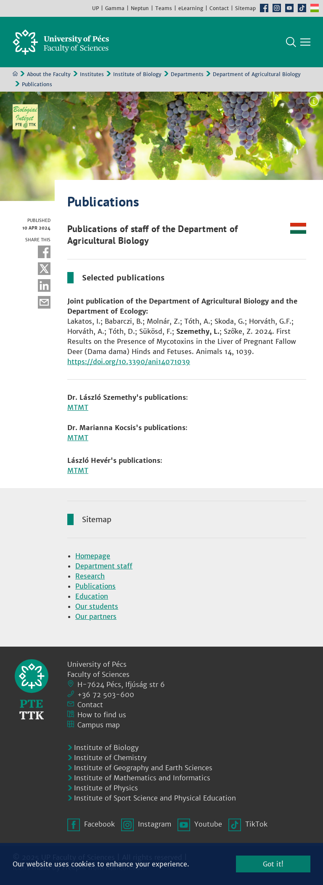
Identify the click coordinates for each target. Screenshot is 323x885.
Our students (96, 606)
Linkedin (44, 285)
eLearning (190, 8)
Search (291, 42)
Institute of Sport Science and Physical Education (155, 798)
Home (15, 73)
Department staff (103, 566)
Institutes (92, 74)
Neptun (140, 8)
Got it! (273, 864)
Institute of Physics (106, 788)
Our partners (95, 616)
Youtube (289, 8)
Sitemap (245, 8)
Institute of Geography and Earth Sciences (143, 767)
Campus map (98, 725)
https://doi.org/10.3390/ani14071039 (128, 361)
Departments (187, 74)
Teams (163, 8)
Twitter (44, 268)
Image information (314, 101)
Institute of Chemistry (110, 757)
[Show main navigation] (305, 42)
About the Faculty (49, 74)
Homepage (92, 556)
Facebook (264, 8)
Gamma (114, 8)
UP (95, 8)
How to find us (101, 715)
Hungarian (314, 8)
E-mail (44, 302)
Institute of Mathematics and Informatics (142, 778)
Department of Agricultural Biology (257, 74)
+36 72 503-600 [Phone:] (105, 694)
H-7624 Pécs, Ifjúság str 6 (121, 684)
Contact (219, 8)
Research (90, 576)
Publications (95, 586)
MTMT (77, 407)
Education (91, 596)
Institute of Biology (137, 74)
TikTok (302, 8)
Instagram (277, 8)
